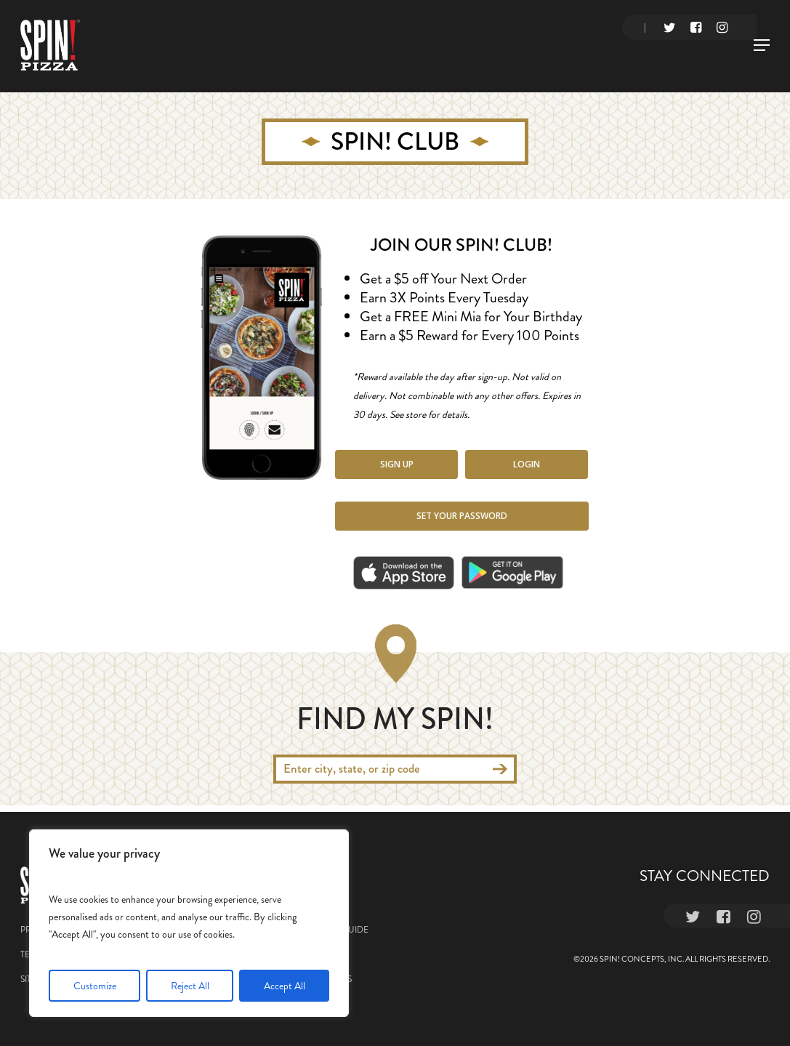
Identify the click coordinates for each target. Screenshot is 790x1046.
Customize (94, 985)
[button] (396, 464)
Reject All (190, 985)
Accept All (284, 985)
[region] (189, 923)
